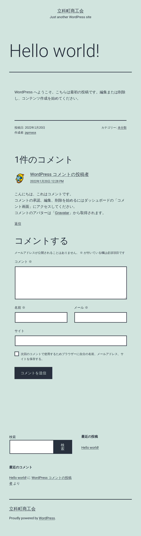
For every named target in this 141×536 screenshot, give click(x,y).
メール (81, 307)
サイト (19, 331)
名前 (20, 307)
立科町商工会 (70, 10)
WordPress (47, 518)
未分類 (122, 127)
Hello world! (90, 447)
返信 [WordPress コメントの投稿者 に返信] (18, 223)
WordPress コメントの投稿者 (59, 174)
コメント (23, 261)
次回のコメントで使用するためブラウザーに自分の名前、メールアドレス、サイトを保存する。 (72, 356)
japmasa (30, 132)
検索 (12, 437)
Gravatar (62, 213)
